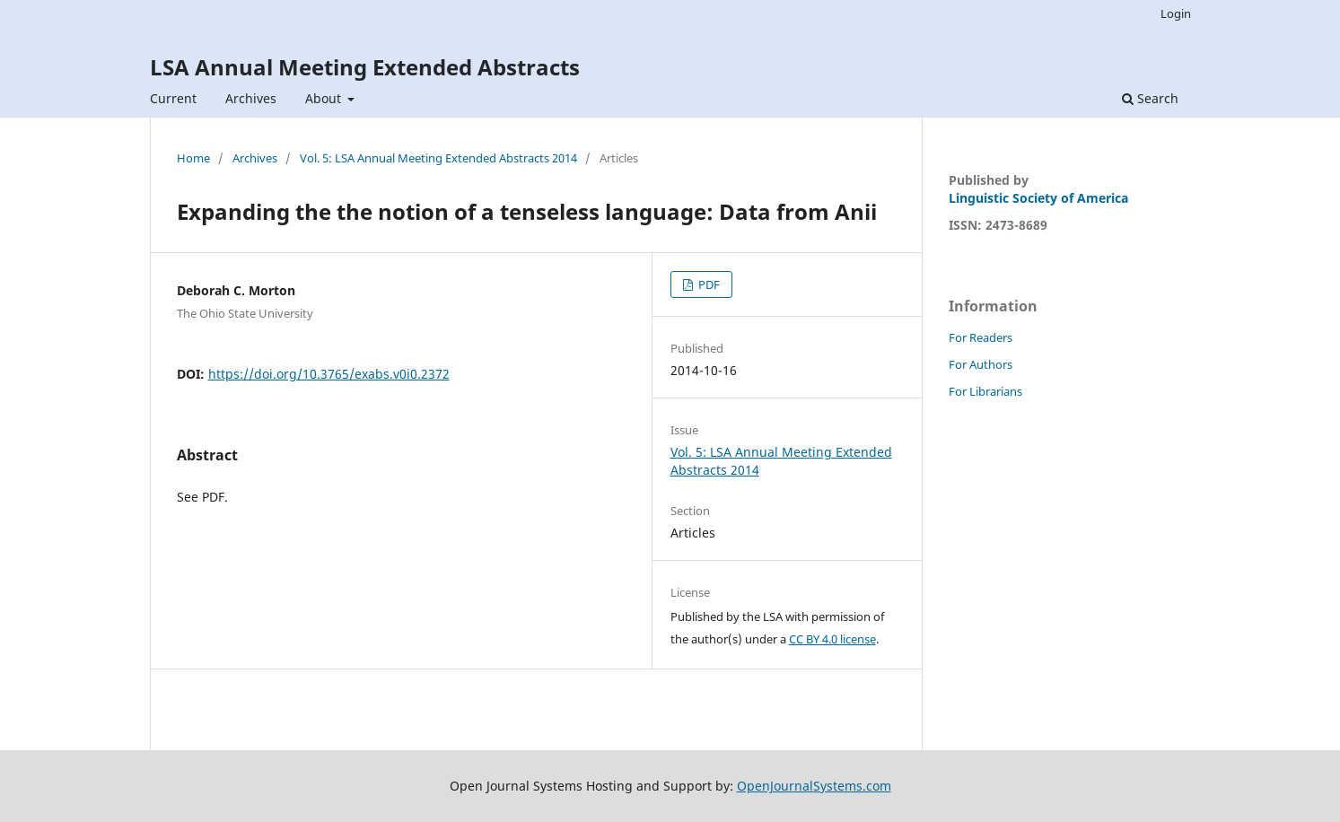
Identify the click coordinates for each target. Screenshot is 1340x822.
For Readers (980, 337)
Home (193, 158)
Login (1175, 13)
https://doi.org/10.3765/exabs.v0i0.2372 (329, 373)
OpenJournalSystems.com (814, 785)
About (325, 98)
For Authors (980, 364)
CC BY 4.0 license (832, 639)
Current (173, 98)
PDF (708, 284)
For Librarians (985, 391)
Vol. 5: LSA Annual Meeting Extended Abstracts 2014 (438, 158)
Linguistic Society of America (1038, 197)
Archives (250, 98)
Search (1150, 98)
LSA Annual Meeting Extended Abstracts (365, 67)
